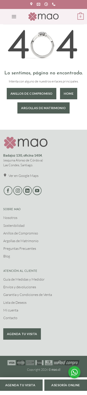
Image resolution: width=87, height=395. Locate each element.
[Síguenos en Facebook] (8, 190)
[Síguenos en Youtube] (37, 190)
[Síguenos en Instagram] (17, 190)
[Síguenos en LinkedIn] (27, 190)
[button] (14, 16)
